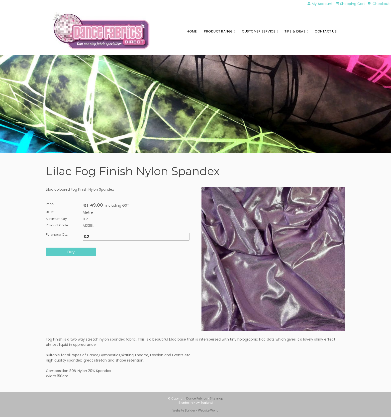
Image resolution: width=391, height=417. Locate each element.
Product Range (218, 31)
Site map (216, 399)
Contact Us (326, 31)
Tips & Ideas (295, 31)
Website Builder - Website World (195, 411)
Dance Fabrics (196, 399)
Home (192, 31)
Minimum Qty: (57, 219)
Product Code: (57, 225)
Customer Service (258, 31)
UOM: (50, 212)
